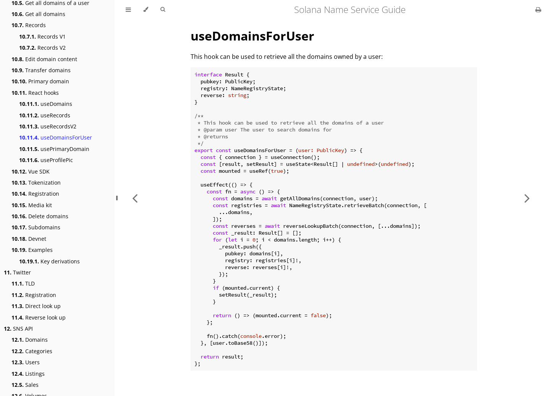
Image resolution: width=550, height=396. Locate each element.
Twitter (17, 272)
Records (28, 25)
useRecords (44, 115)
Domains (29, 339)
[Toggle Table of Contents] (128, 9)
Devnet (28, 238)
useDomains (45, 103)
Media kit (31, 205)
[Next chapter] (527, 198)
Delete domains (39, 216)
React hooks (35, 92)
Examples (32, 249)
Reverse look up (38, 317)
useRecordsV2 (47, 126)
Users (25, 362)
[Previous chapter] (135, 198)
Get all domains (38, 14)
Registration (35, 193)
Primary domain (40, 81)
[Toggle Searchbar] (162, 9)
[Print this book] (538, 9)
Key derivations (49, 261)
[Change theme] (145, 9)
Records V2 (42, 47)
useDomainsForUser (55, 137)
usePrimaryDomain (54, 149)
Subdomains (35, 227)
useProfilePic (46, 160)
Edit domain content (44, 59)
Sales (25, 384)
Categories (31, 351)
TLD (23, 283)
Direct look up (36, 306)
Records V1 (42, 36)
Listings (28, 373)
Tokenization (36, 182)
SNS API (18, 328)
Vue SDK (30, 171)
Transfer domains (41, 70)
